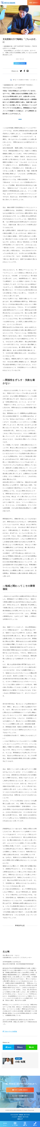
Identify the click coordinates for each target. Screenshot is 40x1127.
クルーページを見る (10, 1031)
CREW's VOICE (20, 63)
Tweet (8, 1047)
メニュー (5, 1124)
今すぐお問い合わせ (20, 1090)
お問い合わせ (33, 2)
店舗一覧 (25, 1124)
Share (20, 1047)
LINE (31, 1047)
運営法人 (20, 1119)
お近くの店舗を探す (20, 1096)
